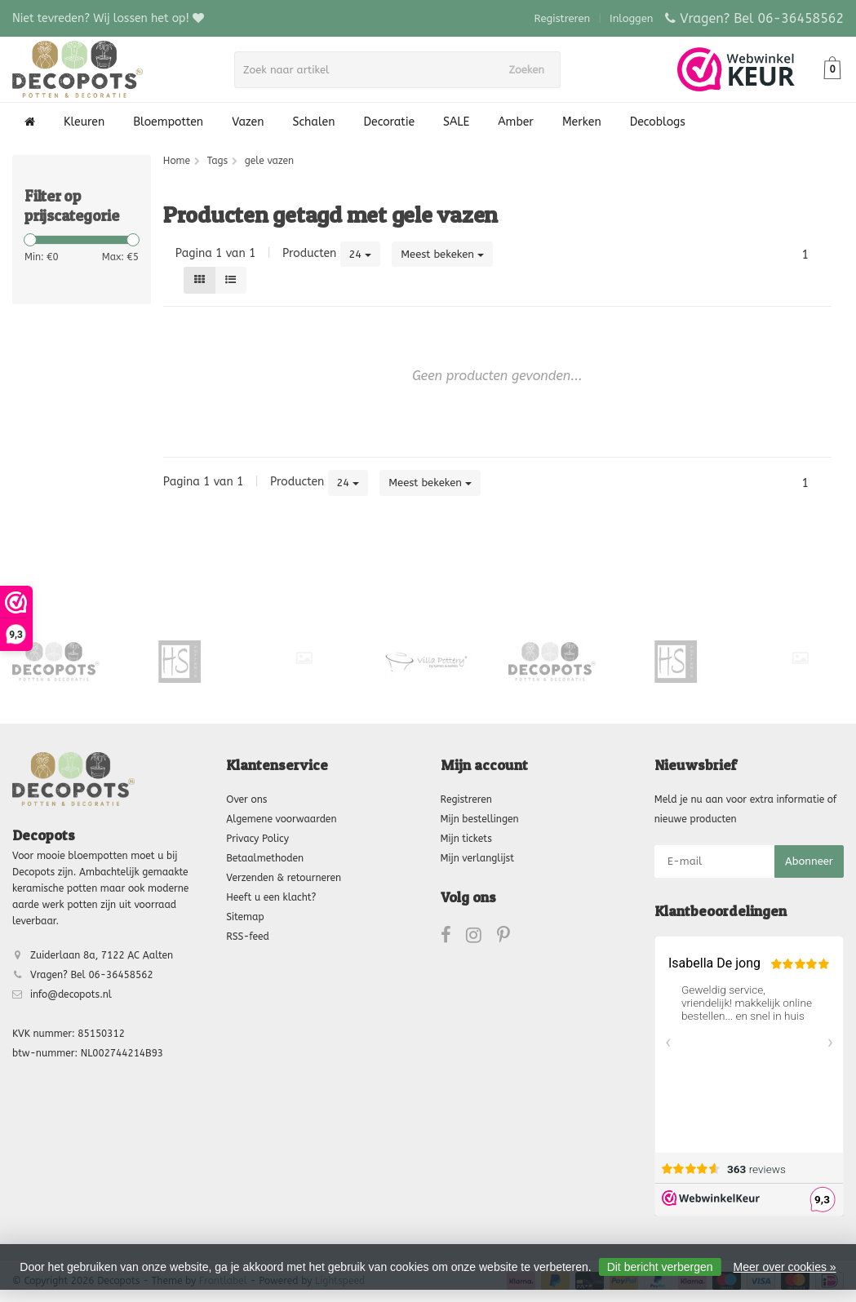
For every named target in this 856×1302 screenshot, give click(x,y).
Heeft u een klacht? (271, 897)
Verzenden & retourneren (283, 878)
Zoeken (532, 70)
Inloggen (631, 18)
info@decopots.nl (71, 994)
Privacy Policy (257, 838)
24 (360, 254)
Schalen (314, 122)
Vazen (248, 122)
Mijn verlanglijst (477, 858)
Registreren (562, 18)
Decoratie (389, 122)
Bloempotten (168, 122)
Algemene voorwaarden (281, 819)
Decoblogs (657, 122)
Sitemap (245, 917)
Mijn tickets (466, 838)
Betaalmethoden (265, 858)
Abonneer (809, 861)
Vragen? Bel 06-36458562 (762, 18)
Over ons (246, 799)
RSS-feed (247, 936)
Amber (516, 122)
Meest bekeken (442, 254)
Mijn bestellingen (480, 819)
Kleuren (84, 122)
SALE (456, 122)
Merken (581, 122)
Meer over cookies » (785, 1266)
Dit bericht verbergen (660, 1266)
